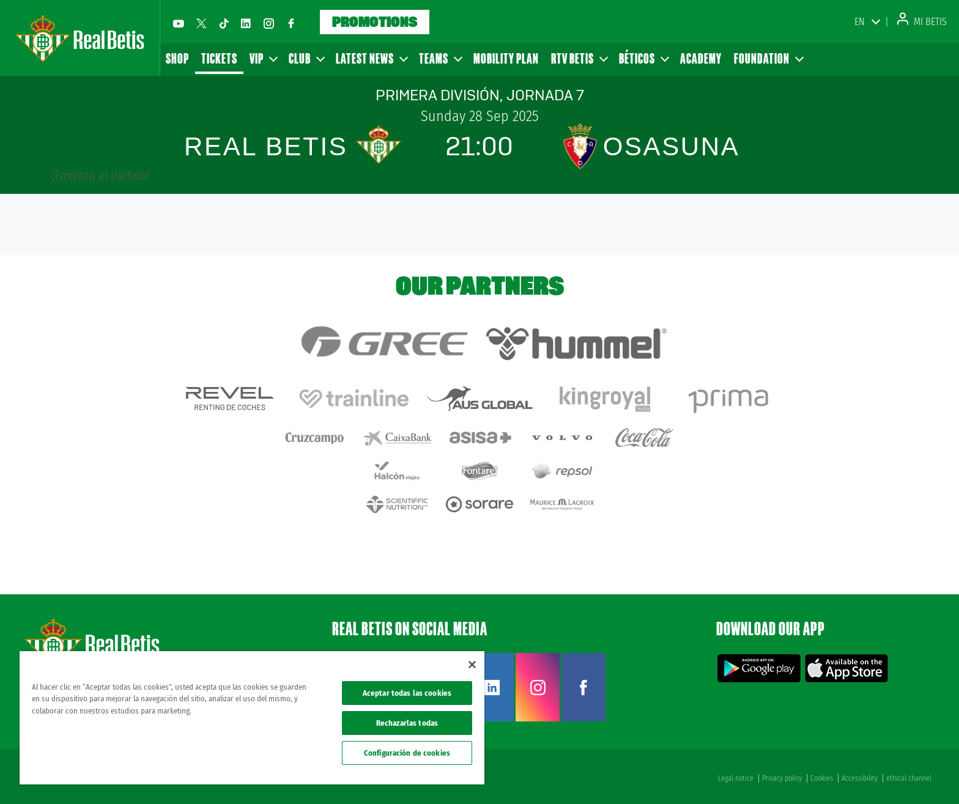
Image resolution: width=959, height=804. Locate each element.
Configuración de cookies (407, 753)
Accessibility (860, 778)
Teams (440, 58)
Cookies (821, 778)
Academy (701, 58)
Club (306, 58)
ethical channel (908, 778)
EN (859, 22)
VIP (263, 58)
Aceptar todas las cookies (407, 693)
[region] (252, 717)
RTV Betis (579, 58)
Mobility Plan (506, 58)
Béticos (643, 58)
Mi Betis (922, 22)
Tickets (219, 58)
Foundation (768, 58)
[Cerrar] (472, 664)
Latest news (371, 58)
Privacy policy (782, 778)
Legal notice (736, 778)
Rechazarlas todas (407, 723)
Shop (177, 58)
